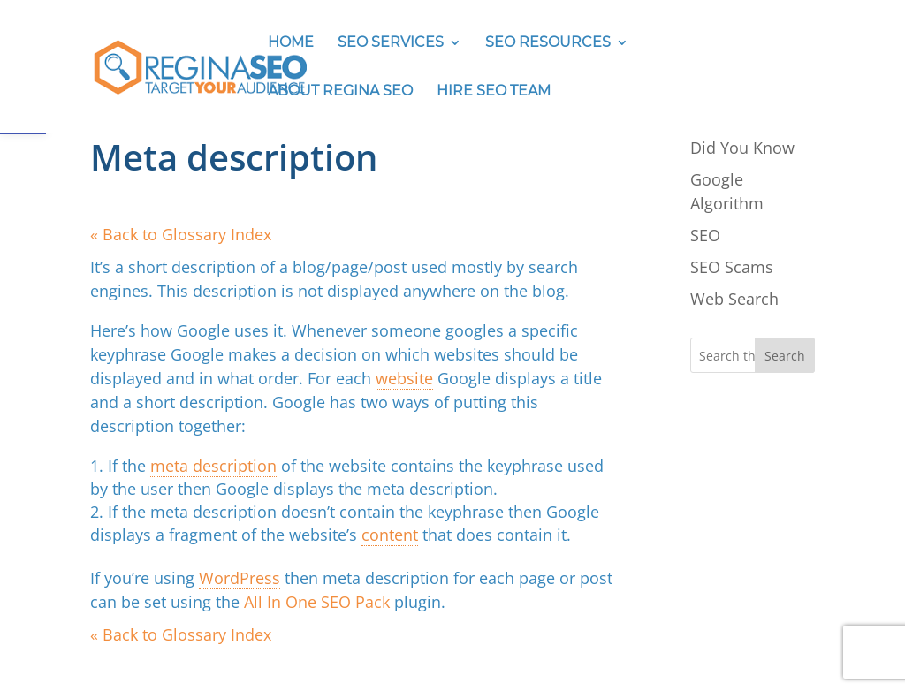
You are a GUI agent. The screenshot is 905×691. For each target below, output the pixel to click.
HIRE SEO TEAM (494, 92)
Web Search (734, 298)
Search (784, 355)
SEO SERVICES (391, 43)
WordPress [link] (239, 577)
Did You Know (742, 147)
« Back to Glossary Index (180, 234)
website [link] (404, 378)
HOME (291, 43)
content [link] (389, 534)
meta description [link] (213, 465)
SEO (705, 235)
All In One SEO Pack (317, 601)
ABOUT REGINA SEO (340, 92)
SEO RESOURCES (548, 43)
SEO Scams (731, 266)
